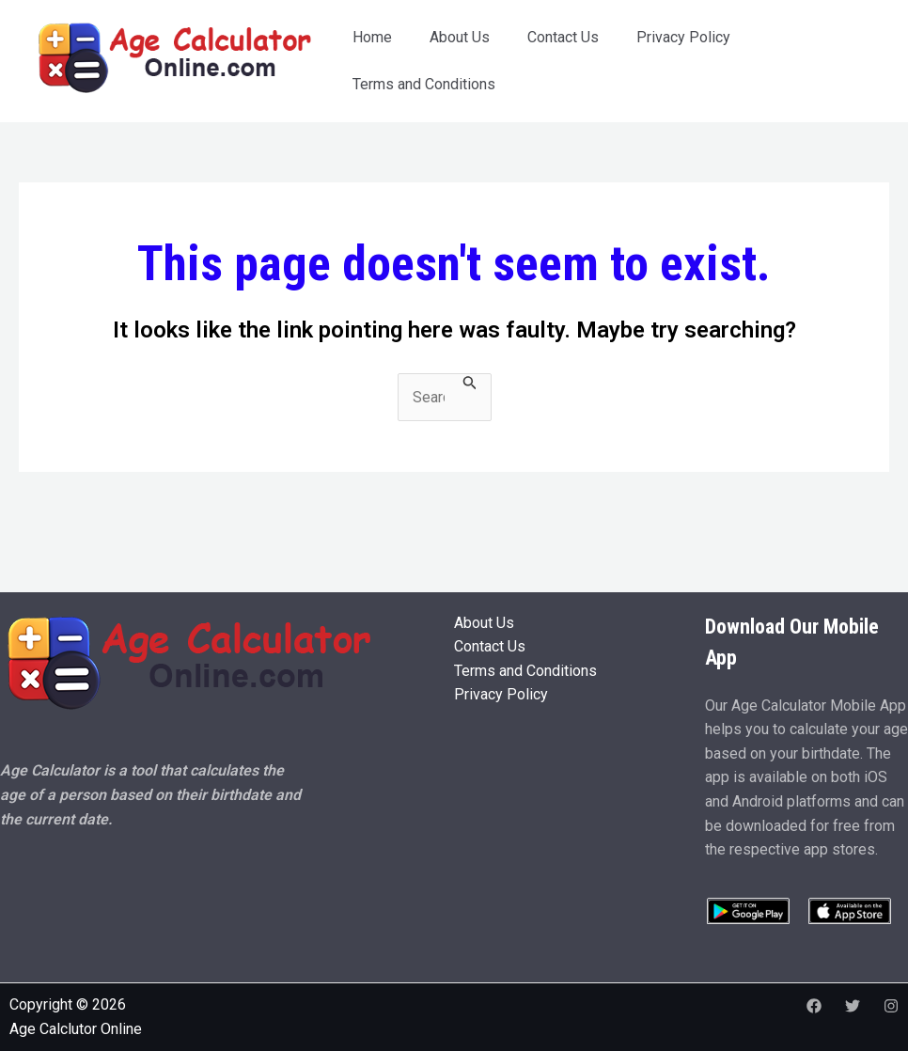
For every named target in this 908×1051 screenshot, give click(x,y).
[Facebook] (814, 1005)
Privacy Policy (683, 37)
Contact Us (563, 37)
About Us (460, 37)
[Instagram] (891, 1005)
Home (372, 37)
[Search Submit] (469, 383)
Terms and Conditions (423, 84)
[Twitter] (852, 1005)
